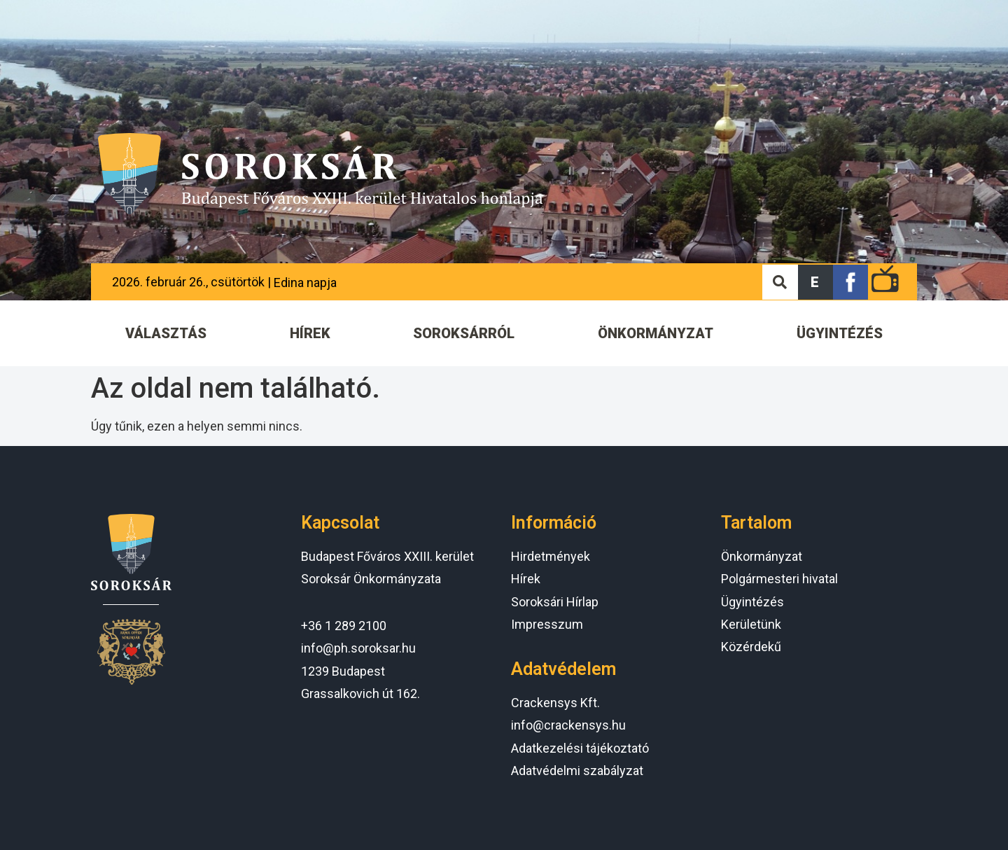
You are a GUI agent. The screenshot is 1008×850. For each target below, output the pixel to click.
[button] (815, 282)
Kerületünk (751, 624)
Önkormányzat (761, 556)
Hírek (525, 578)
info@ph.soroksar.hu (358, 648)
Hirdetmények (550, 556)
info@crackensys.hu (568, 725)
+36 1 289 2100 (343, 625)
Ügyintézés (752, 601)
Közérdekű (751, 646)
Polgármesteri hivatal (779, 578)
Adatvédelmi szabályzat (577, 770)
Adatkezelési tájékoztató (580, 748)
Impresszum (547, 624)
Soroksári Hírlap (554, 601)
